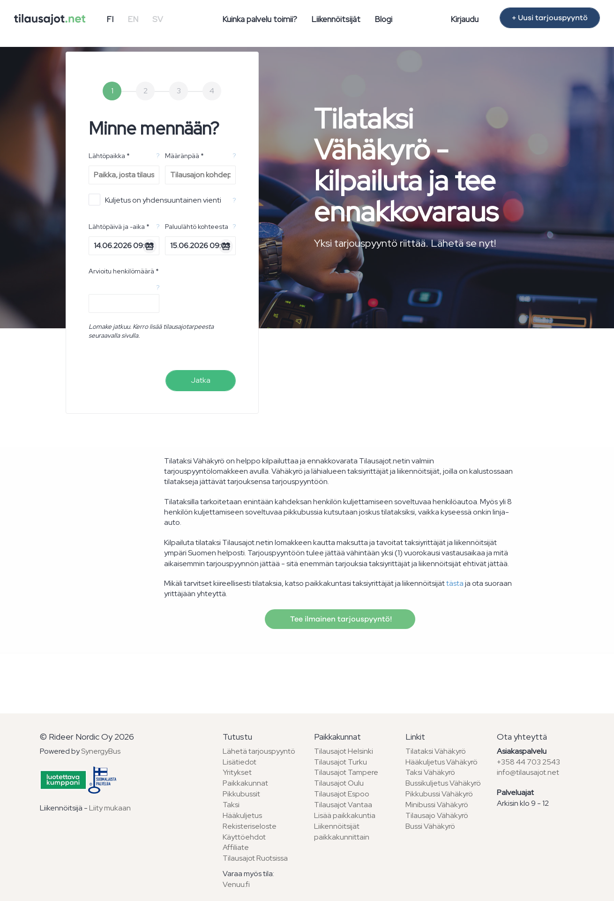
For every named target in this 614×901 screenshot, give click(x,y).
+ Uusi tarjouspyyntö (550, 18)
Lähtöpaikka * (109, 155)
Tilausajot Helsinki (343, 751)
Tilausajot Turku (340, 762)
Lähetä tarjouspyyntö (259, 751)
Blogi (383, 19)
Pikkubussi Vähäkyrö (439, 794)
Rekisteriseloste (250, 826)
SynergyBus (100, 751)
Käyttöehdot (244, 837)
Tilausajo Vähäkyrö (436, 815)
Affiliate (236, 847)
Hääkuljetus (242, 815)
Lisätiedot (239, 762)
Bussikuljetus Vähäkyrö (443, 783)
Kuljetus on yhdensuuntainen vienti (155, 199)
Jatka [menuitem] (200, 380)
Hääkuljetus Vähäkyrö (441, 762)
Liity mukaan (110, 808)
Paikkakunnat (245, 783)
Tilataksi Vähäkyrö (435, 751)
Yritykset (237, 772)
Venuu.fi (236, 884)
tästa (455, 583)
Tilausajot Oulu (339, 783)
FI (109, 19)
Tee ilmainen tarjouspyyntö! (340, 619)
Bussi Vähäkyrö (430, 826)
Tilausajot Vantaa (343, 805)
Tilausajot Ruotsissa (255, 858)
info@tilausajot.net (528, 772)
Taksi (231, 805)
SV (157, 19)
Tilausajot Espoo (341, 794)
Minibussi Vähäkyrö (436, 805)
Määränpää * (184, 155)
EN (132, 19)
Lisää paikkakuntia (344, 815)
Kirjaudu (464, 19)
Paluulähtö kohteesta (196, 226)
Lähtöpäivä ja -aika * (119, 226)
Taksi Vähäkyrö (430, 772)
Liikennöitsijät (335, 19)
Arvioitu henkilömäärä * (124, 271)
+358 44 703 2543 (528, 762)
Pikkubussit (241, 794)
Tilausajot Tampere (346, 772)
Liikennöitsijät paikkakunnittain (341, 831)
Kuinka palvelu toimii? (259, 19)
